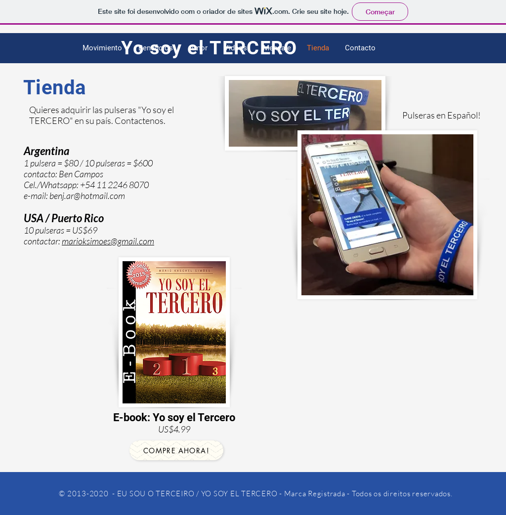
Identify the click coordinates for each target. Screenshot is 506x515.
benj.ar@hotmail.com (87, 195)
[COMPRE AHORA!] (176, 450)
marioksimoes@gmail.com (108, 241)
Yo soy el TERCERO (209, 48)
